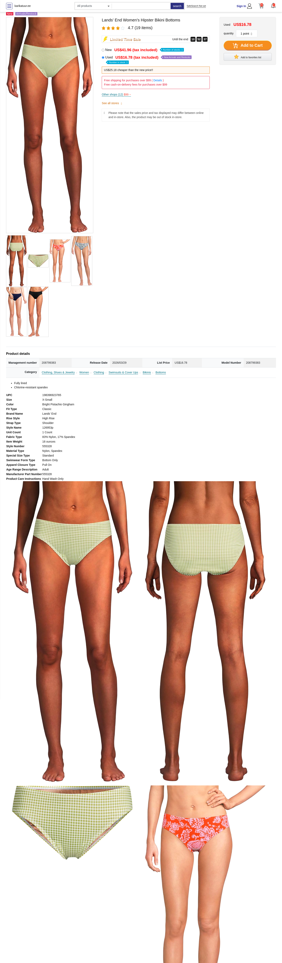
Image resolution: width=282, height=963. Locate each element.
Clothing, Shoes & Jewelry (58, 372)
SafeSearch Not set (196, 6)
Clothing (99, 372)
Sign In (241, 6)
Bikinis (147, 372)
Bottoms (160, 372)
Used (148, 59)
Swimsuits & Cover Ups (123, 372)
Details (157, 80)
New (144, 50)
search (177, 6)
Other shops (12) (116, 94)
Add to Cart (248, 45)
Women (84, 372)
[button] (273, 5)
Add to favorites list (247, 56)
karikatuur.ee (23, 5)
